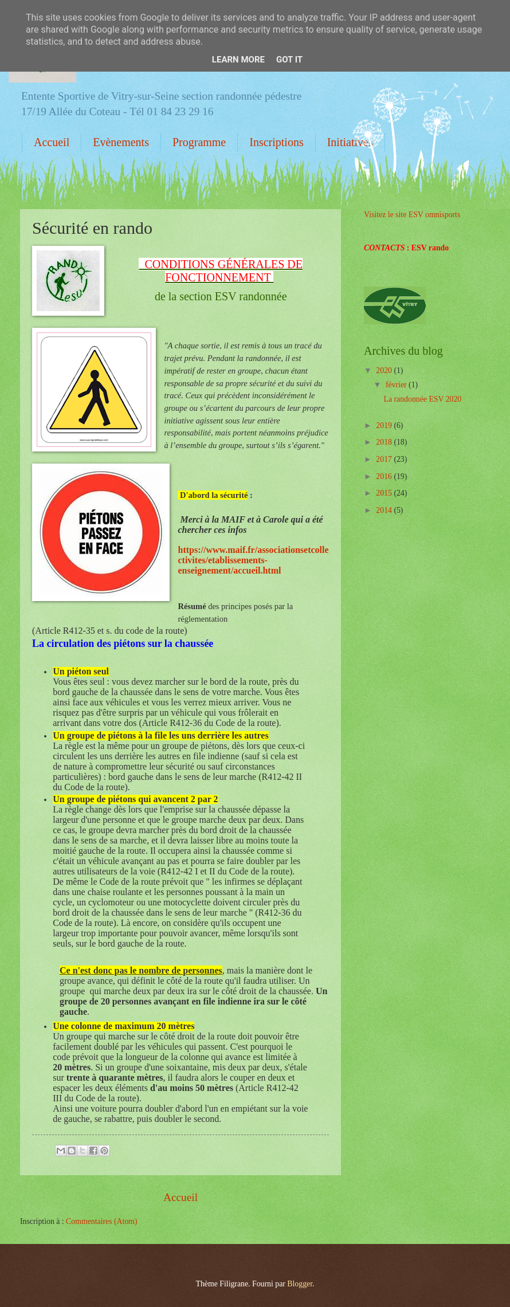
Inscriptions (276, 142)
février (397, 384)
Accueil (51, 142)
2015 (385, 493)
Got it (289, 59)
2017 (385, 459)
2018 (385, 442)
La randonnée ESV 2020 (422, 399)
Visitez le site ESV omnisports (412, 214)
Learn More (238, 59)
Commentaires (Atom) (102, 1221)
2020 (385, 370)
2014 (385, 510)
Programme (199, 142)
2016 (385, 476)
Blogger (299, 1283)
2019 (385, 425)
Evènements (121, 142)
